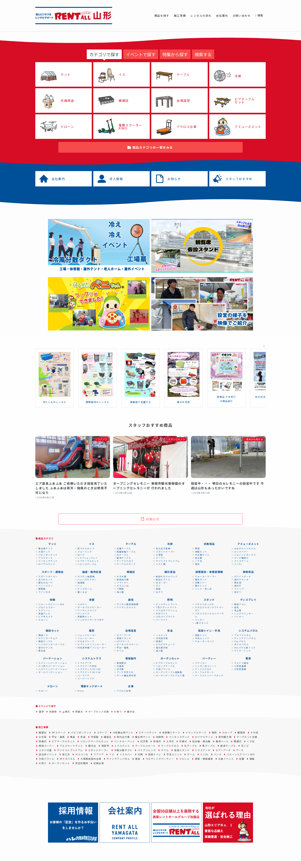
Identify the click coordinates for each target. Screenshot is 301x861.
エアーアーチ (124, 635)
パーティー (209, 658)
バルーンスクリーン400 (51, 604)
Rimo (81, 690)
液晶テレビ (44, 613)
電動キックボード (92, 686)
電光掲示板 (162, 647)
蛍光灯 (237, 585)
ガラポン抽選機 (86, 576)
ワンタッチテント (48, 560)
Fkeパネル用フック (245, 647)
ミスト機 (160, 563)
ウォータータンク (204, 641)
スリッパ (239, 588)
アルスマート (45, 557)
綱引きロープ (45, 582)
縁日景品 (170, 572)
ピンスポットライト (167, 604)
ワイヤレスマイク (87, 610)
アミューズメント (248, 544)
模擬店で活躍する (140, 402)
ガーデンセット (170, 658)
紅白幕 (198, 557)
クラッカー (201, 662)
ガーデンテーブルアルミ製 (170, 675)
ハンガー (239, 616)
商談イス (43, 635)
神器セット (201, 551)
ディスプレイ (248, 599)
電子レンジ (201, 585)
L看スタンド (202, 622)
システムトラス (91, 658)
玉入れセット (45, 579)
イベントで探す (47, 706)
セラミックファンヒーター (92, 644)
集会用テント (45, 548)
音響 (92, 599)
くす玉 (198, 560)
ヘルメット (162, 635)
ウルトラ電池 (241, 662)
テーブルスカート (126, 563)
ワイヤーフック (242, 650)
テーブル (131, 544)
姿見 (236, 607)
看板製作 (130, 658)
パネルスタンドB (204, 604)
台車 (131, 686)
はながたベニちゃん (245, 548)
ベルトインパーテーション (52, 669)
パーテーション (52, 658)
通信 (131, 599)
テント (52, 544)
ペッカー (200, 619)
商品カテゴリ (46, 538)
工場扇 (159, 554)
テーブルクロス (125, 560)
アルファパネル (242, 635)
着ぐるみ (82, 591)
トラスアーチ (85, 662)
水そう (159, 591)
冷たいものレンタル (54, 402)
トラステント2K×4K (89, 669)
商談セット (53, 630)
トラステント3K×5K (89, 672)
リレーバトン (45, 585)
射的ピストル (163, 579)
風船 (158, 588)
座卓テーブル (124, 557)
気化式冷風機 (263, 396)
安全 (170, 630)
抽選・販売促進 (91, 572)
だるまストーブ (86, 641)
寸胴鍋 (120, 588)
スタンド (209, 599)
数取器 (42, 588)
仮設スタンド (124, 638)
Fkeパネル (240, 641)
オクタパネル (241, 644)
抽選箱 (81, 582)
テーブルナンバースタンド (209, 675)
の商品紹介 (226, 401)
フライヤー (123, 582)
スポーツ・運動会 (53, 572)
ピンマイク (84, 613)
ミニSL (238, 563)
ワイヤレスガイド (126, 607)
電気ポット (201, 579)
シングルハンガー (244, 613)
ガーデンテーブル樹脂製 (169, 672)
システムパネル (248, 630)
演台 (197, 563)
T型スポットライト (166, 607)
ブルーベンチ (85, 551)
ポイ (158, 585)
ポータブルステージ (127, 644)
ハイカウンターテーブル (51, 644)
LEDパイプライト (165, 616)
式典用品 (209, 544)
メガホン (82, 604)
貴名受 (237, 582)
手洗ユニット (202, 638)
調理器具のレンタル (97, 402)
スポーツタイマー (48, 576)
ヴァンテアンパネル (245, 638)
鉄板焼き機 (123, 579)
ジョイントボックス (245, 554)
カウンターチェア (48, 638)
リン (80, 585)
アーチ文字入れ (125, 672)
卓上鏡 (237, 610)
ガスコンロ (123, 585)
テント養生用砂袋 (126, 675)
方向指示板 (162, 638)
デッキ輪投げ (241, 557)
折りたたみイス (86, 548)
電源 (248, 658)
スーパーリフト (86, 678)
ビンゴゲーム (85, 588)
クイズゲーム (241, 560)
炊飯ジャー (201, 582)
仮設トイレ (201, 635)
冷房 (170, 544)
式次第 (120, 669)
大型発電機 (240, 669)
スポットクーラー (165, 551)
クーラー (160, 557)
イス (92, 544)
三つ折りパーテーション (51, 665)
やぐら (120, 650)
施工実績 (43, 727)
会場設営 (130, 630)
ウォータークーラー (206, 576)
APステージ (123, 641)
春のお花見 (183, 402)
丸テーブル (123, 554)
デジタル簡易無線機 (127, 604)
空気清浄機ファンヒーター (92, 647)
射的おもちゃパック (167, 576)
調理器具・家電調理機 (209, 572)
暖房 (92, 630)
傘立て (237, 591)
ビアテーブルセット (88, 560)
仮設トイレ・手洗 (209, 630)
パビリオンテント (48, 554)
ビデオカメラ (45, 616)
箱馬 (126, 647)
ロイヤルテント (46, 563)
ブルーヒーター (86, 638)
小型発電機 (240, 665)
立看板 (120, 665)
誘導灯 (159, 641)
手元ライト (162, 613)
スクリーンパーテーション (52, 662)
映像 (52, 599)
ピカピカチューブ (165, 644)
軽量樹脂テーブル (126, 551)
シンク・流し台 (203, 588)
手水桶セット (202, 554)
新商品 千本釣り (226, 396)
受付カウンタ (241, 579)
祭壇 (197, 548)
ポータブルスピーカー (90, 607)
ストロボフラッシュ (167, 610)
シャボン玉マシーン (206, 665)
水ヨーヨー (162, 582)
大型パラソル (163, 669)
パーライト (162, 619)
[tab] (104, 54)
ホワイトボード (242, 576)
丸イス (81, 554)
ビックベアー (241, 551)
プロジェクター (46, 607)
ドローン (43, 619)
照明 (170, 599)
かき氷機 (121, 576)
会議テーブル (124, 548)
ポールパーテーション (50, 672)
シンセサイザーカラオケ (91, 619)
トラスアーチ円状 (87, 665)
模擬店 (131, 572)
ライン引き (44, 591)
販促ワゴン (240, 604)
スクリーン (44, 610)
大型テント (44, 551)
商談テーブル (45, 641)
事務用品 (248, 572)
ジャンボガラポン (87, 579)
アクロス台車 (124, 690)
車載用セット (85, 616)
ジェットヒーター (87, 635)
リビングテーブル (87, 564)
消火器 (120, 591)
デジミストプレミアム (168, 560)
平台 (119, 647)
